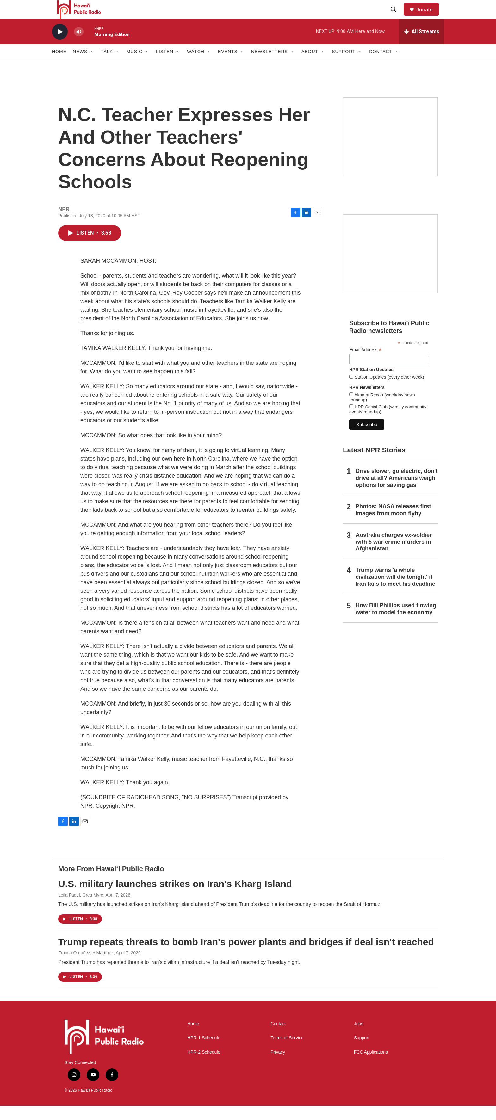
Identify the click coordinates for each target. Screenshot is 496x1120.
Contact (278, 1038)
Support (361, 1052)
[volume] (78, 46)
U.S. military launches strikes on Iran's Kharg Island (175, 898)
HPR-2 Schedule (203, 1066)
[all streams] (421, 45)
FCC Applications (371, 1066)
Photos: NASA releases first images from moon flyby (393, 524)
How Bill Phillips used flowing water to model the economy (396, 623)
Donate (428, 16)
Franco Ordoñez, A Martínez (86, 967)
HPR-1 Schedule (203, 1052)
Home (59, 65)
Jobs (358, 1038)
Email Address (365, 364)
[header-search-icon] (396, 17)
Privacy (277, 1066)
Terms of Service (286, 1052)
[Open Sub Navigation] (92, 65)
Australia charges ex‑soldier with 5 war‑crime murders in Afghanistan (394, 556)
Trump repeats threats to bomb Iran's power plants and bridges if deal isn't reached (246, 956)
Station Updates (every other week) (388, 391)
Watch (195, 65)
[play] (60, 46)
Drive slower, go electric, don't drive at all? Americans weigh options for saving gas (396, 492)
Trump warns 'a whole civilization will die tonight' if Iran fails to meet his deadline (395, 591)
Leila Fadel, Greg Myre (80, 909)
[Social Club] (390, 268)
